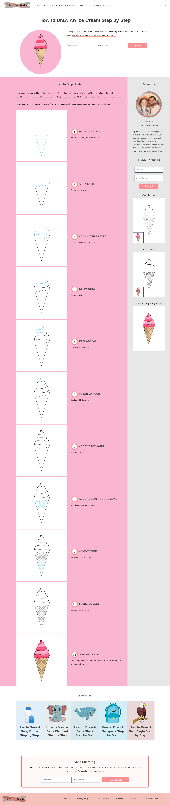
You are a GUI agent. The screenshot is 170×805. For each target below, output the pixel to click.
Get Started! (115, 780)
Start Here (42, 5)
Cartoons (70, 5)
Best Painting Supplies (99, 5)
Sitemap (119, 799)
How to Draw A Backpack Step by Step (113, 731)
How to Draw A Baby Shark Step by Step (85, 731)
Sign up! (137, 45)
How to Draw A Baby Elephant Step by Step (57, 731)
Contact (133, 799)
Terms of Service (102, 799)
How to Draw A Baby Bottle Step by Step (29, 731)
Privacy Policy (82, 799)
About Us (57, 5)
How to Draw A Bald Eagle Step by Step (140, 731)
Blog (81, 5)
